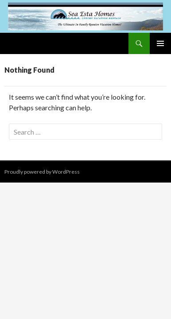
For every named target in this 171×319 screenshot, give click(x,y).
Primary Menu (160, 43)
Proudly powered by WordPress (42, 171)
